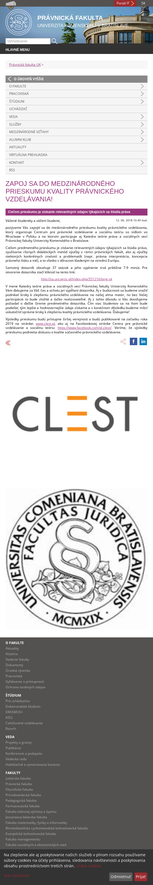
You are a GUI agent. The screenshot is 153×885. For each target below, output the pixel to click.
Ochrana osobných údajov (25, 687)
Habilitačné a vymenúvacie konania (33, 764)
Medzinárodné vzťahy (29, 131)
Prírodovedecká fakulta (23, 795)
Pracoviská (19, 93)
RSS (12, 170)
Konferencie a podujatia (24, 753)
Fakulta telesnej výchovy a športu (31, 811)
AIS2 (9, 717)
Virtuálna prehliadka (28, 154)
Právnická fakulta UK (25, 64)
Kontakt (16, 162)
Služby (15, 124)
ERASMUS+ (14, 712)
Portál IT (123, 3)
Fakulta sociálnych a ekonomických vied (36, 844)
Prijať (141, 876)
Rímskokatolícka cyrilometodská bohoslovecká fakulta (47, 828)
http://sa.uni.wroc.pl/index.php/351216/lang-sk (76, 279)
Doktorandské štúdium (23, 706)
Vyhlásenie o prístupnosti (25, 681)
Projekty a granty (19, 742)
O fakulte (17, 86)
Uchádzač (18, 109)
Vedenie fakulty (17, 659)
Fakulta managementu (23, 839)
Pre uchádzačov (18, 701)
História (12, 654)
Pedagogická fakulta (21, 800)
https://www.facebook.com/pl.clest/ (84, 327)
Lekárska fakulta (18, 778)
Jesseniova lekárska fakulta (26, 817)
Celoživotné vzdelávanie (24, 723)
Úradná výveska (18, 670)
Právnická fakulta (19, 784)
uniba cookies (88, 865)
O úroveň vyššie (29, 79)
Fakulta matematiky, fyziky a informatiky (36, 822)
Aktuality (17, 147)
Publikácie (13, 748)
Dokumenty (14, 665)
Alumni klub (20, 139)
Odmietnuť (121, 876)
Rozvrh (11, 728)
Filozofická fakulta (19, 789)
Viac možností (16, 875)
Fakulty (13, 772)
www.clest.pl (45, 323)
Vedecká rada (16, 759)
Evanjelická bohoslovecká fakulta (31, 833)
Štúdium (16, 101)
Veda (13, 116)
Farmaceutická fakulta (23, 806)
